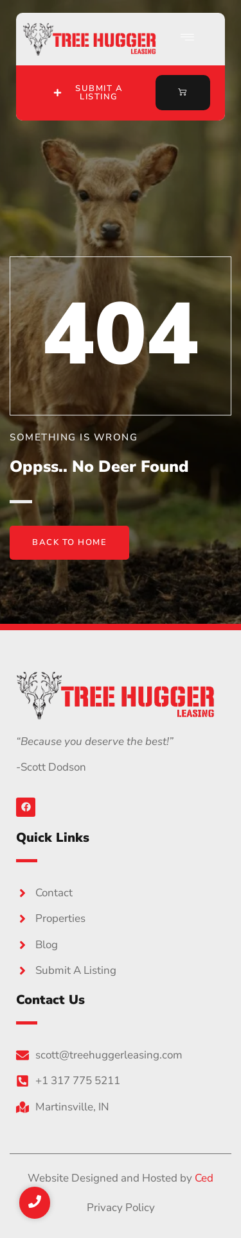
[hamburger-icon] (188, 39)
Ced (204, 1178)
